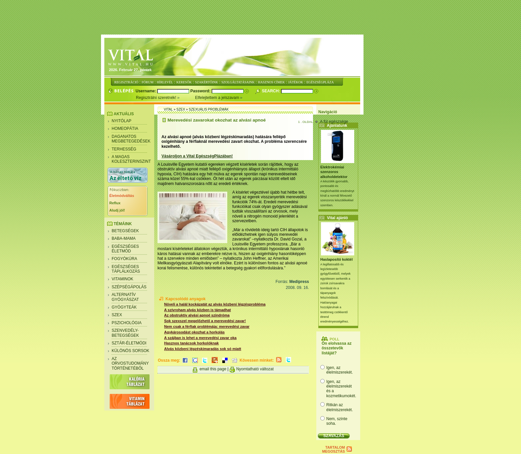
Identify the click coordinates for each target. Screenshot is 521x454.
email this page (212, 369)
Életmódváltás (121, 196)
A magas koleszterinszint (131, 159)
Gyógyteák (124, 307)
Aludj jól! (117, 210)
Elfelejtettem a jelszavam (219, 97)
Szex (117, 315)
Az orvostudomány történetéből (130, 363)
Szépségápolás (129, 287)
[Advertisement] (260, 18)
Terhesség (124, 149)
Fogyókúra (124, 258)
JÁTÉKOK (295, 82)
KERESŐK (184, 82)
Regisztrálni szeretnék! (165, 97)
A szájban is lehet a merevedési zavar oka (200, 338)
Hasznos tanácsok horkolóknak (191, 343)
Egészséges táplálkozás (126, 269)
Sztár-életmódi (129, 343)
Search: (271, 91)
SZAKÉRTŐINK (206, 82)
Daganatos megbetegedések (131, 138)
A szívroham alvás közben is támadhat (197, 310)
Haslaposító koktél (336, 259)
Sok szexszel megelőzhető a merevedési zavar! (205, 321)
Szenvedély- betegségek (125, 332)
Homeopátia (125, 128)
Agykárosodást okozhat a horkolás (194, 332)
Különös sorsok (130, 350)
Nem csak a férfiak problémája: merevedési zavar (207, 326)
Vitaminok (122, 279)
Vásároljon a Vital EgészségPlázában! (197, 156)
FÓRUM (148, 82)
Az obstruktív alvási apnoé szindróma (197, 315)
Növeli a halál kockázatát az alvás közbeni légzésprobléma (214, 304)
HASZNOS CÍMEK (271, 82)
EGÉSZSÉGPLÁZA (320, 82)
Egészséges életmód (125, 248)
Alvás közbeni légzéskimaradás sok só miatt (202, 349)
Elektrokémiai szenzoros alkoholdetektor (334, 172)
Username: (146, 91)
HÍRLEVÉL (165, 82)
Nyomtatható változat (255, 369)
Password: (201, 91)
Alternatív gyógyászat (125, 297)
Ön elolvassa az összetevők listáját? (337, 348)
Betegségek (125, 230)
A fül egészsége (334, 121)
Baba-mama (124, 238)
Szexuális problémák (209, 109)
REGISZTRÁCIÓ (126, 82)
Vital (168, 109)
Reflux (115, 203)
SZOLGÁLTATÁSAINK (238, 82)
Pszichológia (127, 322)
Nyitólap (121, 121)
